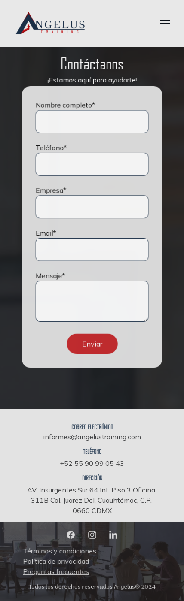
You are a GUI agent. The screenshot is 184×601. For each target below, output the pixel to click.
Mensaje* (50, 275)
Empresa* (51, 190)
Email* (46, 233)
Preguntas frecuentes (57, 571)
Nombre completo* (65, 106)
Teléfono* (51, 148)
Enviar (92, 342)
